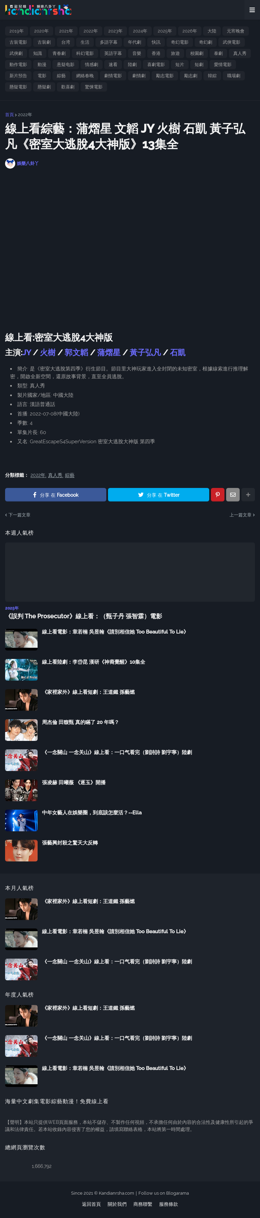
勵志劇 (190, 75)
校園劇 (196, 53)
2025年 (165, 31)
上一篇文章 (241, 514)
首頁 (9, 114)
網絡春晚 (85, 75)
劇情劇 (139, 75)
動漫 (42, 64)
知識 (37, 53)
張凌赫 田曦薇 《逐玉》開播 (74, 782)
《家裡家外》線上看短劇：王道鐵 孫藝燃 (88, 692)
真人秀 (239, 53)
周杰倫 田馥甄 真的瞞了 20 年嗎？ (80, 722)
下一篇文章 (19, 514)
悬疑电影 (65, 64)
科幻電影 (85, 53)
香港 (156, 53)
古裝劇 (44, 42)
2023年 (115, 31)
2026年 (189, 31)
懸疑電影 (18, 86)
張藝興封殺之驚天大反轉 (70, 843)
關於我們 (117, 1204)
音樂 (136, 53)
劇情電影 (113, 75)
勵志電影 (165, 75)
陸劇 (132, 64)
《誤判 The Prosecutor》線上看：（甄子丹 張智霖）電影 (83, 616)
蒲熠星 (109, 352)
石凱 (178, 352)
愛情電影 (223, 64)
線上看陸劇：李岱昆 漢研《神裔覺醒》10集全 (93, 662)
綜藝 (61, 75)
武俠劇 (16, 53)
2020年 (41, 31)
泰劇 (218, 53)
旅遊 (175, 53)
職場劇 (233, 75)
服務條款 (168, 1204)
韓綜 (212, 75)
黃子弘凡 (145, 352)
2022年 (91, 31)
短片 (179, 64)
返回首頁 (91, 1204)
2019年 (16, 31)
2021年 (66, 31)
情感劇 (91, 64)
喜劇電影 (156, 64)
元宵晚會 (235, 31)
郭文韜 (77, 352)
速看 (113, 64)
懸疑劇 (44, 86)
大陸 (212, 31)
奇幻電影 (180, 42)
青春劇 (59, 53)
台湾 (65, 42)
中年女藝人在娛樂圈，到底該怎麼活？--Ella (92, 813)
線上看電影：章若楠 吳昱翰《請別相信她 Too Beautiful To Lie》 (115, 632)
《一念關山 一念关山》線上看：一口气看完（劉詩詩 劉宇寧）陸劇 (117, 752)
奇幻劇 (205, 42)
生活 (85, 42)
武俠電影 (231, 42)
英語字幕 (113, 53)
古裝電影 (18, 42)
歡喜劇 (67, 86)
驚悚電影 (94, 86)
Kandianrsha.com (116, 1193)
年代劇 (134, 42)
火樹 (48, 352)
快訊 (156, 42)
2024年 (140, 31)
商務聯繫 (142, 1204)
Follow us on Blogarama (163, 1193)
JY (27, 352)
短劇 (199, 64)
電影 (42, 75)
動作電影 (18, 64)
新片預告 (18, 75)
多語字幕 (108, 42)
